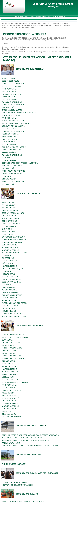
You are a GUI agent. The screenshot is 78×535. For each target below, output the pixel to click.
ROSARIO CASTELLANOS (12, 102)
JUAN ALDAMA (7, 340)
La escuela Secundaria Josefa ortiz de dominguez (53, 5)
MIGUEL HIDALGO (9, 208)
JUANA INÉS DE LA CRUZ (12, 115)
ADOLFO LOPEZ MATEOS (12, 242)
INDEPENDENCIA (8, 308)
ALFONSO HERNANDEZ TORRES (15, 253)
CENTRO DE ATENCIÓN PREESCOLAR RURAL (20, 163)
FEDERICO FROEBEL (10, 134)
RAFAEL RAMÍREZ (9, 152)
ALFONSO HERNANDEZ (11, 218)
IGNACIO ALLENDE (9, 266)
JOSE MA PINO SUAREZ (11, 282)
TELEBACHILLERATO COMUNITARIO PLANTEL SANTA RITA (25, 438)
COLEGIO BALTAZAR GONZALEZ (14, 482)
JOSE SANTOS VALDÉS (11, 398)
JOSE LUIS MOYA (8, 364)
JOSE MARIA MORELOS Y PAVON (15, 382)
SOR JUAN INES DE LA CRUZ (13, 126)
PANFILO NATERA (9, 97)
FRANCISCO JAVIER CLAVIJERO (14, 239)
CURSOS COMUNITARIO (11, 224)
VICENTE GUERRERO (10, 250)
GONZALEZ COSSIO (10, 292)
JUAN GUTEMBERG (9, 144)
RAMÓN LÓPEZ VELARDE (12, 150)
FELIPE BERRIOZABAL (11, 261)
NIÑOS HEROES (8, 263)
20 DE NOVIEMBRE (9, 221)
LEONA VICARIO (8, 377)
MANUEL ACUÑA (8, 353)
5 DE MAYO (6, 411)
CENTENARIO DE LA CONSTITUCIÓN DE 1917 (19, 113)
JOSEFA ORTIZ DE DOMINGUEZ (14, 358)
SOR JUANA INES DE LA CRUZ (13, 121)
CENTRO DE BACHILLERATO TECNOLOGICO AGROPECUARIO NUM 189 (30, 446)
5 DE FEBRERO (8, 258)
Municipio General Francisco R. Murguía (35, 16)
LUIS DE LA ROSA (9, 160)
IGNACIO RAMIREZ (9, 91)
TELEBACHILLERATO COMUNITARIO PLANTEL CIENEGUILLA (25, 440)
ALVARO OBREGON (9, 78)
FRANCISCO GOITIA (10, 374)
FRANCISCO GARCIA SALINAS (13, 314)
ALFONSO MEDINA (9, 290)
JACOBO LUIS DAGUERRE (12, 110)
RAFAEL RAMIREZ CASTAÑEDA (14, 464)
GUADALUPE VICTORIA (11, 342)
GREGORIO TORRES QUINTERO (14, 269)
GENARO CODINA (9, 179)
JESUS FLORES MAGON (11, 86)
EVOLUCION (7, 229)
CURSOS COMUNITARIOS (12, 279)
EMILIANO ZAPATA (9, 205)
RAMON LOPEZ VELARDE (12, 348)
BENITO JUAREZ (8, 202)
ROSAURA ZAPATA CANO (11, 94)
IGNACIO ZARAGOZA (10, 210)
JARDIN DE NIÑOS (9, 107)
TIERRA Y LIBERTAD (10, 372)
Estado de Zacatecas (17, 16)
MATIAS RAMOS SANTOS (11, 247)
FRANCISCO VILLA (9, 89)
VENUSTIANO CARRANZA (12, 173)
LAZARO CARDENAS (10, 298)
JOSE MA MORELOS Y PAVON (13, 213)
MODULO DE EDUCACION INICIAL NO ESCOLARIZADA (23, 501)
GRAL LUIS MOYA (9, 414)
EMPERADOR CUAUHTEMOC (13, 237)
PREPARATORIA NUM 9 (11, 443)
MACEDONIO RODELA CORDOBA (15, 337)
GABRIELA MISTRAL (10, 139)
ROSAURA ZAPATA (9, 128)
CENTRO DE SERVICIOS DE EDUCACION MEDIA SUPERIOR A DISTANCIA (30, 435)
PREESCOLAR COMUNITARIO (13, 84)
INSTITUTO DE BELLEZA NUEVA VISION (17, 485)
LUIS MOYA (6, 176)
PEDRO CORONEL (9, 136)
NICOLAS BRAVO (8, 274)
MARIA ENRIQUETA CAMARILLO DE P (16, 123)
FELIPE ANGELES (9, 395)
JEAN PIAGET (7, 158)
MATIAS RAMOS (8, 345)
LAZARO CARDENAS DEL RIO (13, 335)
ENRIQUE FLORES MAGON (12, 166)
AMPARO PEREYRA (9, 99)
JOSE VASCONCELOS (10, 81)
